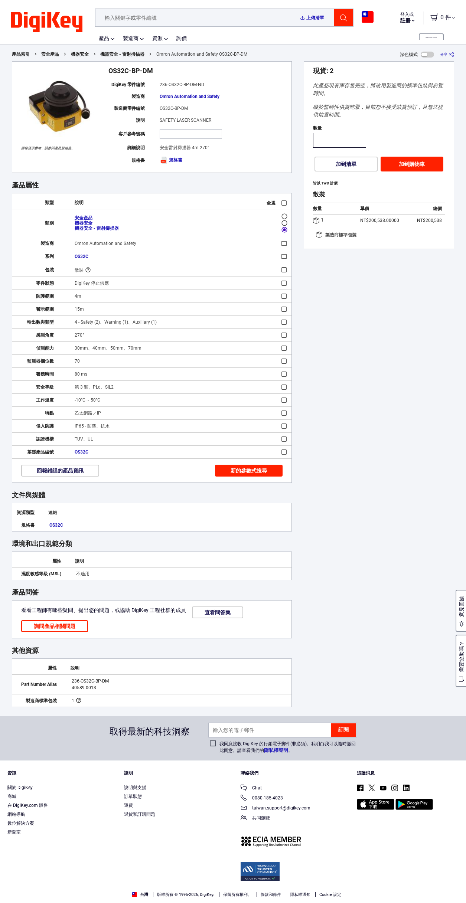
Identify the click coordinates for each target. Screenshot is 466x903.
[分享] (447, 54)
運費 (128, 805)
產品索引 (21, 54)
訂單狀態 (133, 796)
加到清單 (346, 164)
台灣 (140, 894)
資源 (157, 38)
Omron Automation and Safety (189, 96)
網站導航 (16, 814)
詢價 (181, 38)
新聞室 (14, 832)
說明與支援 (135, 787)
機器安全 (80, 54)
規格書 (171, 160)
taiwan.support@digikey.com (275, 808)
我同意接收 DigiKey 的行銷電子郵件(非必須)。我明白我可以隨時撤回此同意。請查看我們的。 (287, 747)
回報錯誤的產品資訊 (60, 471)
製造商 (131, 38)
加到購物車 (412, 164)
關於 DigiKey (20, 787)
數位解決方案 (20, 823)
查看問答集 (218, 612)
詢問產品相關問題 (54, 626)
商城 (11, 796)
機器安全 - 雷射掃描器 (122, 54)
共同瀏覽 (255, 818)
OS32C (81, 256)
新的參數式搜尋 (249, 471)
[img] (46, 22)
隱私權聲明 (276, 750)
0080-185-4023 (262, 798)
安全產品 (50, 54)
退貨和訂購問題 (139, 814)
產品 (104, 38)
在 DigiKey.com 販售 (27, 805)
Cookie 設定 (330, 894)
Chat (251, 788)
